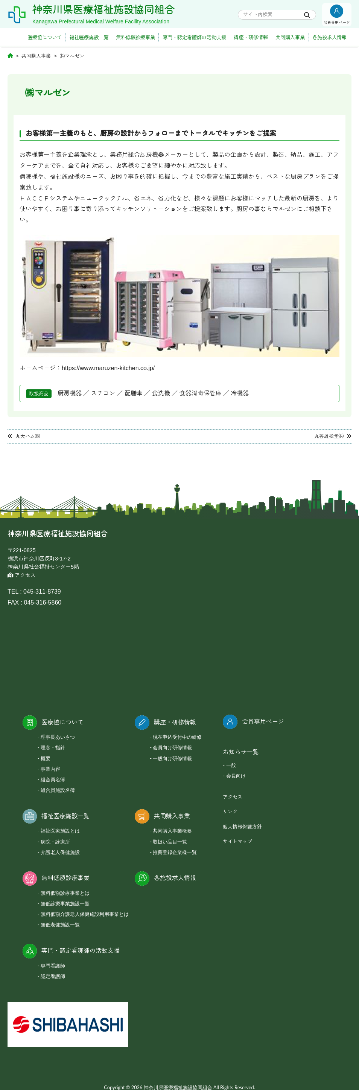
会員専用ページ (263, 721)
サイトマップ (237, 841)
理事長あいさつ (58, 737)
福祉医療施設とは (60, 831)
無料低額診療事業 (135, 37)
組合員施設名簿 (58, 790)
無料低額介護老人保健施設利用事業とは (85, 914)
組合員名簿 (53, 779)
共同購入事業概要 (172, 831)
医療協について (44, 37)
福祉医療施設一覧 (88, 37)
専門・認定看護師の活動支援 (194, 37)
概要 (45, 758)
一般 (231, 765)
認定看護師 (53, 976)
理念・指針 (53, 747)
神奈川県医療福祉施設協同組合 (103, 9)
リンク (230, 811)
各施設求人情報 (329, 37)
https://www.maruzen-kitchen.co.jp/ (108, 368)
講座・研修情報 (251, 37)
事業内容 (50, 769)
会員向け (236, 776)
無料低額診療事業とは (65, 893)
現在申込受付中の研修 (177, 737)
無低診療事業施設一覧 (65, 903)
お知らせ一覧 (241, 752)
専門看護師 (53, 966)
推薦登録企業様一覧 (175, 852)
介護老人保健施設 (60, 852)
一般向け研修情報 (172, 758)
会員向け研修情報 (172, 747)
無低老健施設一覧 (60, 925)
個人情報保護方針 (242, 827)
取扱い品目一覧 (170, 842)
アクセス (22, 575)
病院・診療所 (55, 842)
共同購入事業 (290, 37)
